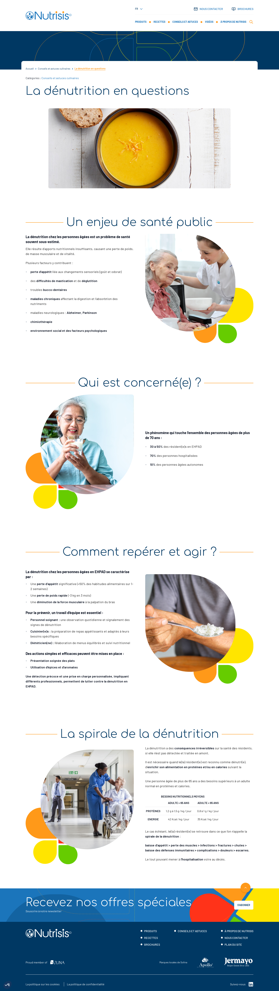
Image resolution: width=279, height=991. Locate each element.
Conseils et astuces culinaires (60, 78)
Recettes (151, 937)
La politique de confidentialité (85, 984)
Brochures (242, 9)
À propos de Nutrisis (239, 931)
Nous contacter (208, 9)
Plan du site (233, 944)
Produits (150, 931)
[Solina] (57, 962)
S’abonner (243, 905)
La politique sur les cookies (43, 984)
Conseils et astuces (192, 931)
